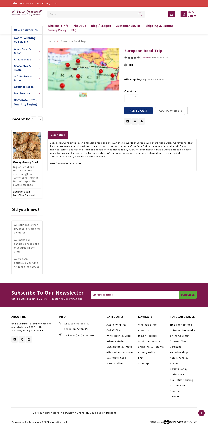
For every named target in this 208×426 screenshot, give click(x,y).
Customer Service (128, 26)
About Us (79, 26)
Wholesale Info (57, 26)
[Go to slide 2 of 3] (40, 118)
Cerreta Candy (178, 368)
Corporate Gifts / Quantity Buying (26, 102)
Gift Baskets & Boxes (27, 78)
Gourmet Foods (27, 86)
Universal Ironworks (182, 330)
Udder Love (177, 374)
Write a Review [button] (159, 57)
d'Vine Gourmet (179, 335)
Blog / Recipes (101, 26)
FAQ (73, 30)
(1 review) (145, 57)
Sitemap (143, 363)
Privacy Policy (56, 30)
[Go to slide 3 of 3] (33, 118)
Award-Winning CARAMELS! (25, 40)
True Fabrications (181, 324)
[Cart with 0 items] (186, 14)
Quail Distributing (181, 379)
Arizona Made (27, 59)
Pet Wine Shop (179, 352)
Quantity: (130, 91)
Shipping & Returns (159, 26)
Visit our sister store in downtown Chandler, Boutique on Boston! (74, 412)
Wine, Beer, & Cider (27, 51)
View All (175, 396)
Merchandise (27, 93)
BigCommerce (33, 422)
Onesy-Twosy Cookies (27, 162)
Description (58, 134)
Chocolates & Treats (27, 68)
